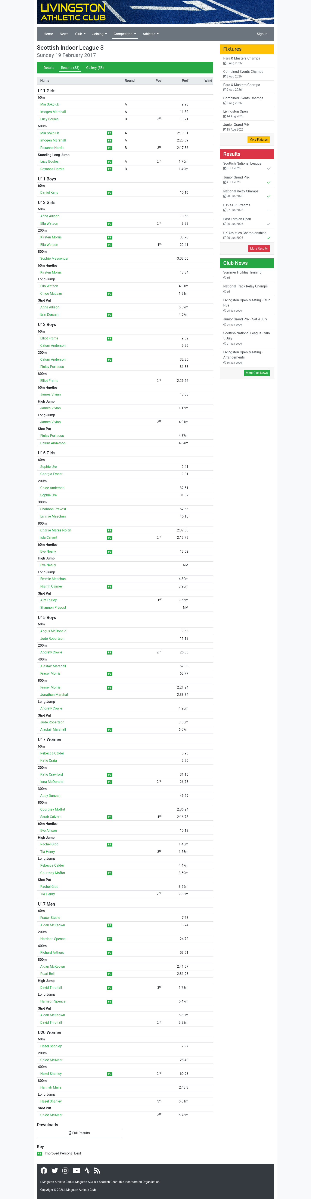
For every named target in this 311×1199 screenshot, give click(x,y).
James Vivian (50, 394)
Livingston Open (247, 114)
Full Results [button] (79, 1133)
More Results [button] (259, 248)
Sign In (262, 34)
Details (49, 68)
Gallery (95, 68)
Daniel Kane (49, 192)
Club (79, 34)
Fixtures (232, 49)
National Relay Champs (247, 194)
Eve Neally (48, 551)
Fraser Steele (50, 918)
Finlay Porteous (52, 367)
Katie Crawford (51, 774)
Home (48, 34)
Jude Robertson (52, 639)
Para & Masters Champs (247, 60)
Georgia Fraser (51, 474)
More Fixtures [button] (258, 139)
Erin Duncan (49, 314)
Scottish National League (247, 166)
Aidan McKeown (52, 925)
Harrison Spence (53, 939)
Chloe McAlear (51, 1060)
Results (70, 68)
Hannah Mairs (51, 1087)
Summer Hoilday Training (242, 274)
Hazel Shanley (51, 1046)
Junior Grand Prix (247, 127)
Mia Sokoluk (49, 104)
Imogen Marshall (53, 112)
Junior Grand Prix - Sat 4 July (245, 321)
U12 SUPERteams (247, 208)
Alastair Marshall (53, 666)
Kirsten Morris (51, 237)
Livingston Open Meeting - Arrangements (243, 357)
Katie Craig (48, 761)
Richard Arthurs (52, 953)
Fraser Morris (50, 673)
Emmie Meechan (53, 516)
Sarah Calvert (50, 817)
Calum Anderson (53, 346)
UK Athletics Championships (247, 236)
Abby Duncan (50, 796)
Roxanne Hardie (52, 148)
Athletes (149, 34)
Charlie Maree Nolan (55, 530)
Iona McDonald (51, 782)
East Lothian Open (247, 222)
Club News (235, 263)
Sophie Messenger (54, 258)
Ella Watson (49, 224)
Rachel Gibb (49, 844)
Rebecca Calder (52, 753)
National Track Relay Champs (245, 288)
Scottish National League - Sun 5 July (246, 338)
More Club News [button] (257, 373)
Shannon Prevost (53, 509)
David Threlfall (51, 988)
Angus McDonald (53, 631)
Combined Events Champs (247, 74)
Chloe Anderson (52, 488)
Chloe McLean (51, 294)
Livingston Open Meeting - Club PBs (247, 305)
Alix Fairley (48, 600)
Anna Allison (49, 216)
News (64, 34)
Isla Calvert (48, 538)
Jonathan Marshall (54, 695)
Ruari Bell (47, 974)
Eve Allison (48, 831)
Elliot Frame (49, 338)
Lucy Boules (49, 119)
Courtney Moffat (52, 809)
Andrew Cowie (51, 652)
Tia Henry (47, 852)
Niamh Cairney (51, 586)
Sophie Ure (48, 467)
